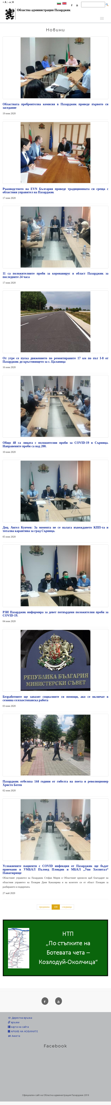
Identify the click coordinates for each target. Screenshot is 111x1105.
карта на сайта (18, 1026)
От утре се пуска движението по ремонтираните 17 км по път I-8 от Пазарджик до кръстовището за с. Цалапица (55, 359)
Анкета (14, 1036)
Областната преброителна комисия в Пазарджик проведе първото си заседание (55, 105)
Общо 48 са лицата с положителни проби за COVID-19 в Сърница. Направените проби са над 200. (55, 444)
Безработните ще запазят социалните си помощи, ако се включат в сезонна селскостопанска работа (55, 698)
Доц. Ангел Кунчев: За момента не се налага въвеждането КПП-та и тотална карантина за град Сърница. (55, 529)
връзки (13, 1022)
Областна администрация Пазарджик (37, 11)
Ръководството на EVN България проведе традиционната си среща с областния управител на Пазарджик (55, 190)
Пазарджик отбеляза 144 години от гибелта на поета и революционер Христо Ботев (55, 783)
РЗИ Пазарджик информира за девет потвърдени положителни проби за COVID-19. (55, 613)
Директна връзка (20, 1017)
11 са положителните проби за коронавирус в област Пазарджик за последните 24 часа (55, 275)
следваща (67, 907)
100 (56, 907)
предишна (44, 907)
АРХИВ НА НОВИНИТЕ (23, 1031)
